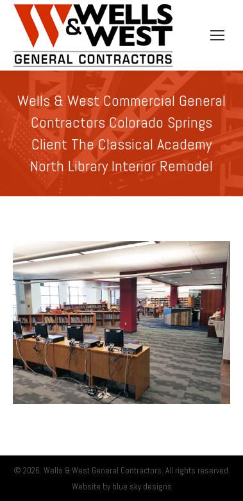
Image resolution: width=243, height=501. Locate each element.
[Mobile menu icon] (217, 35)
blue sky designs (142, 486)
